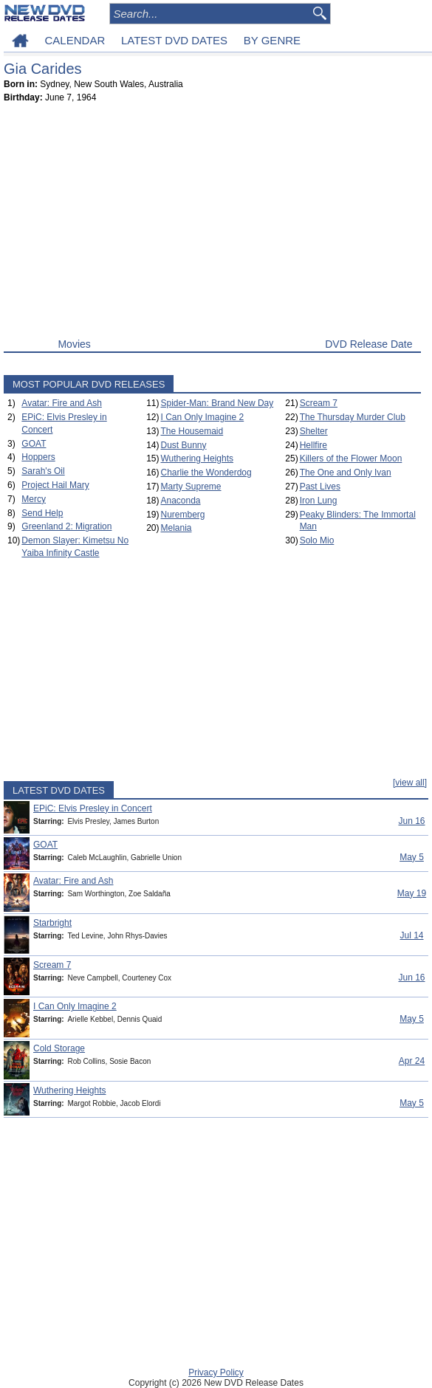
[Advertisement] (212, 223)
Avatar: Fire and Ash (61, 403)
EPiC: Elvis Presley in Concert (92, 808)
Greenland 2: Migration (66, 526)
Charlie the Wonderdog (205, 472)
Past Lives (320, 486)
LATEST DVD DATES (174, 40)
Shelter (314, 431)
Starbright (52, 923)
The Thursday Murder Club (352, 417)
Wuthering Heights (196, 458)
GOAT (33, 444)
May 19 (411, 893)
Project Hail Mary (55, 485)
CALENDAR (75, 40)
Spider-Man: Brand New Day (216, 403)
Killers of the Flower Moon (351, 458)
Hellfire (313, 445)
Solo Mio (317, 540)
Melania (175, 528)
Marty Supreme (190, 486)
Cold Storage (59, 1048)
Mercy (33, 499)
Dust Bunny (183, 445)
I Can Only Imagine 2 (202, 417)
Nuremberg (182, 514)
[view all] (410, 782)
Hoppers (38, 457)
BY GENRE (272, 40)
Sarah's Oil (42, 471)
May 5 (412, 857)
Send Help (42, 513)
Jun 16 (411, 821)
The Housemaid (191, 431)
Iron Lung (318, 500)
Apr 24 (412, 1061)
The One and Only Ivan (345, 472)
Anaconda (180, 500)
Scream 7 (318, 403)
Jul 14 (411, 935)
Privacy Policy (216, 1372)
